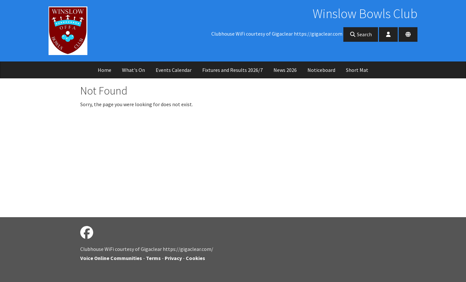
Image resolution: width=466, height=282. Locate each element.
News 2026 (285, 70)
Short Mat (357, 70)
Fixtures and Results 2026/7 (232, 70)
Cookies (195, 258)
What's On (133, 70)
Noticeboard (321, 70)
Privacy (173, 258)
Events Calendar (174, 70)
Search (361, 34)
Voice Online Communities (111, 258)
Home (104, 70)
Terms (153, 258)
